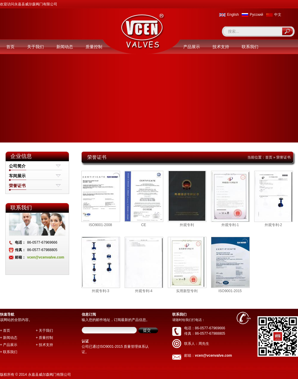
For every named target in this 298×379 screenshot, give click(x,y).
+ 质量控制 (44, 338)
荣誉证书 (17, 185)
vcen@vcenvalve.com (45, 257)
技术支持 (220, 46)
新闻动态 (64, 46)
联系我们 (250, 46)
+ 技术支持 (44, 345)
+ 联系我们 (8, 352)
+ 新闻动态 (8, 338)
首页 (10, 46)
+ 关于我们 (44, 330)
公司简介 (17, 166)
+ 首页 (5, 330)
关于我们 (35, 46)
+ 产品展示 (8, 345)
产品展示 (191, 46)
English (233, 14)
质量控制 (94, 46)
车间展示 (17, 175)
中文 (277, 14)
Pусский (256, 14)
